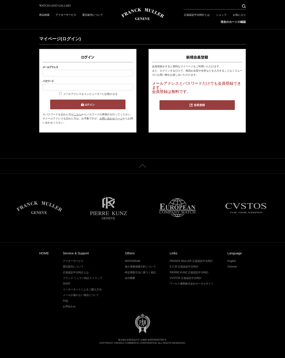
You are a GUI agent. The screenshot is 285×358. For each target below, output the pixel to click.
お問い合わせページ (111, 118)
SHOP (66, 283)
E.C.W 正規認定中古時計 (184, 266)
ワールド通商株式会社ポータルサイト (192, 283)
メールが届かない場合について (81, 295)
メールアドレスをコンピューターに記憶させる (90, 93)
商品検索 (44, 14)
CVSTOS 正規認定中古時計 (186, 278)
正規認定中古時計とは (197, 14)
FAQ (65, 300)
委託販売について (92, 14)
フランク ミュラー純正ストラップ (82, 278)
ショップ (221, 14)
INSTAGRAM (132, 261)
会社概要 (130, 278)
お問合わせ (69, 306)
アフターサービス (66, 14)
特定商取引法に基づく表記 (140, 272)
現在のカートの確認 (233, 21)
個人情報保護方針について (140, 266)
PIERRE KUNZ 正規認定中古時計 (189, 272)
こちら (77, 114)
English (231, 261)
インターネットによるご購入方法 (82, 289)
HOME (44, 253)
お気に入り (239, 14)
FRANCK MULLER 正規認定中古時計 (191, 261)
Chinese (232, 266)
